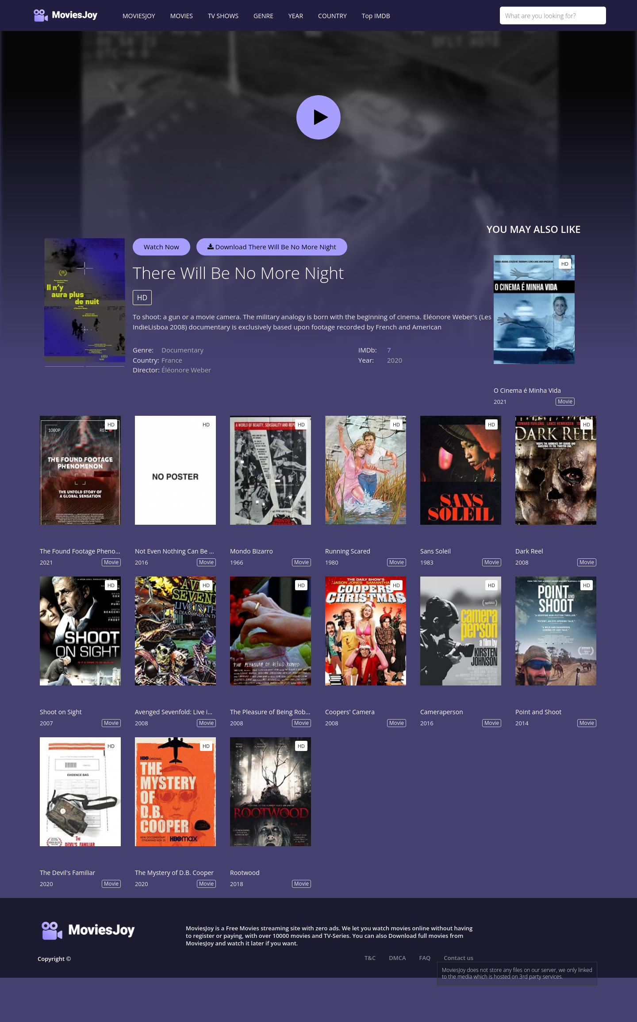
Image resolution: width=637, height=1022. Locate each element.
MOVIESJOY (139, 16)
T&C (370, 958)
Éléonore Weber (186, 369)
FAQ (425, 958)
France (171, 360)
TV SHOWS (223, 16)
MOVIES (181, 16)
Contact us (458, 958)
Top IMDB (376, 16)
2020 (394, 360)
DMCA (397, 958)
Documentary (182, 349)
